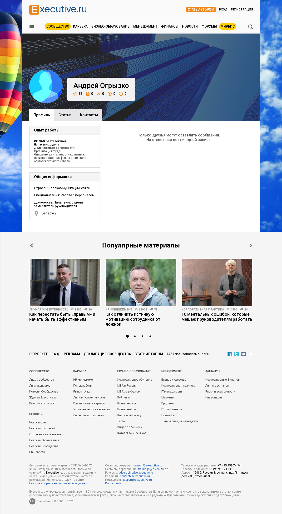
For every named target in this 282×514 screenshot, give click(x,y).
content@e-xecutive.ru (135, 476)
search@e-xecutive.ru (147, 465)
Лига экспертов (39, 385)
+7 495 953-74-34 (229, 465)
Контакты (89, 115)
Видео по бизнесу (129, 427)
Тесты (121, 421)
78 (156, 309)
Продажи (167, 403)
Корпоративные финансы (222, 379)
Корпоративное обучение (134, 379)
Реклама (72, 354)
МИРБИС (228, 26)
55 (78, 94)
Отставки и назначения (45, 434)
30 (90, 309)
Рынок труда (81, 391)
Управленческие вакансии (91, 409)
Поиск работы (82, 385)
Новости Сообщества (44, 446)
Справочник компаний (88, 415)
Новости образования (44, 440)
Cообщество (39, 371)
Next (250, 245)
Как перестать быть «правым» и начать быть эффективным (62, 317)
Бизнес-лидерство (173, 379)
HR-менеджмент (118, 309)
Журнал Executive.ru (43, 397)
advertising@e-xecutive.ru (136, 472)
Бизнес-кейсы (126, 409)
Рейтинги (123, 397)
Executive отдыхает (42, 403)
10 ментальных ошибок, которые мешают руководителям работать (217, 317)
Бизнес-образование (110, 26)
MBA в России (127, 385)
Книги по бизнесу (129, 415)
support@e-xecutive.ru (137, 479)
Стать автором (201, 9)
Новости (190, 26)
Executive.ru (54, 472)
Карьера (80, 26)
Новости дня (38, 422)
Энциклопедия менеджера (179, 421)
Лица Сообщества (41, 379)
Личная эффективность (48, 309)
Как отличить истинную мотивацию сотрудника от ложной (132, 319)
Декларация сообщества (107, 354)
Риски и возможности (220, 391)
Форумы (209, 26)
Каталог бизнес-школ (131, 433)
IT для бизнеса (171, 409)
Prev (31, 245)
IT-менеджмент (171, 391)
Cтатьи (65, 115)
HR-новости (37, 452)
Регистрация (242, 9)
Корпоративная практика (203, 309)
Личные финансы (217, 385)
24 (246, 309)
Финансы (169, 26)
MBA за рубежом (128, 391)
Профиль (42, 115)
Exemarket (168, 415)
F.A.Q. (55, 354)
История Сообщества (43, 391)
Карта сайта (113, 483)
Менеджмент (145, 26)
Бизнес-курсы (126, 403)
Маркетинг (168, 397)
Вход (223, 9)
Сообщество (57, 26)
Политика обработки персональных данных (59, 483)
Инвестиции (213, 397)
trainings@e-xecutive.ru (153, 469)
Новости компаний (42, 428)
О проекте (38, 354)
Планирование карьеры (89, 403)
